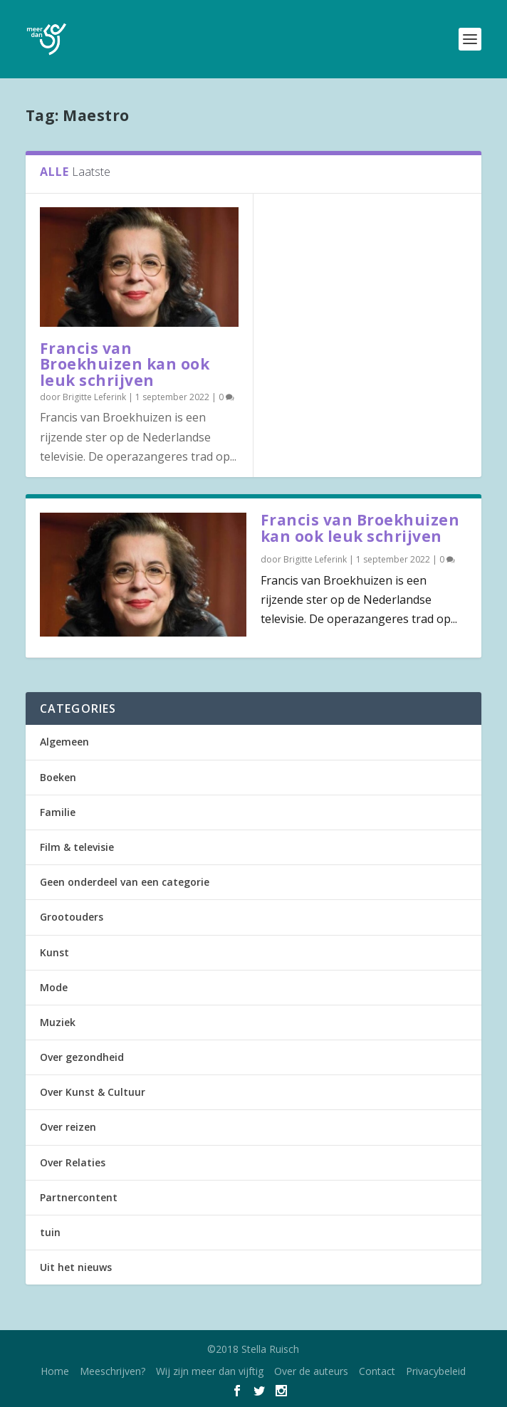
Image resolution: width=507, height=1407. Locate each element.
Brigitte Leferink (94, 397)
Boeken (58, 777)
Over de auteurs (311, 1371)
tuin (50, 1232)
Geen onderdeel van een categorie (124, 882)
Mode (54, 987)
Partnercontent (78, 1197)
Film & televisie (77, 847)
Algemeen (64, 741)
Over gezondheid (82, 1057)
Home (55, 1371)
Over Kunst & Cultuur (92, 1092)
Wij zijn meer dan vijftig (209, 1371)
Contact (377, 1371)
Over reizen (68, 1127)
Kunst (54, 952)
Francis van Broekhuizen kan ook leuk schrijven (125, 364)
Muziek (57, 1022)
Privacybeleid (436, 1371)
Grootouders (71, 917)
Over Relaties (72, 1162)
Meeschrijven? (112, 1371)
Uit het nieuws (76, 1267)
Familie (57, 812)
